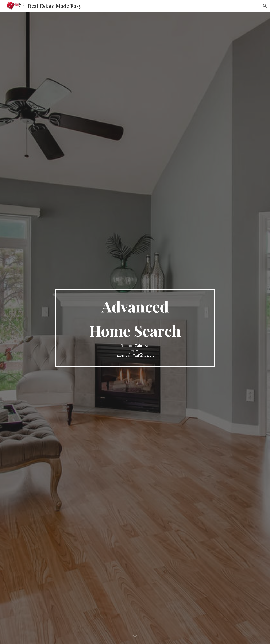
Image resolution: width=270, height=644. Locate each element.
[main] (135, 328)
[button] (265, 6)
